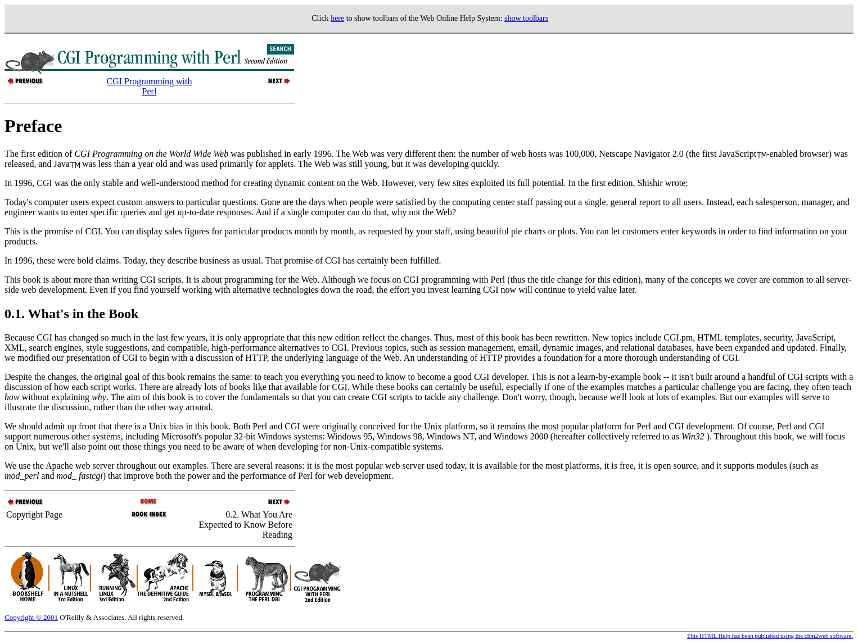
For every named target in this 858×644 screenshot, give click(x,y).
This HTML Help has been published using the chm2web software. (770, 635)
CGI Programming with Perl (149, 86)
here (337, 18)
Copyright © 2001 (31, 617)
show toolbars (526, 18)
